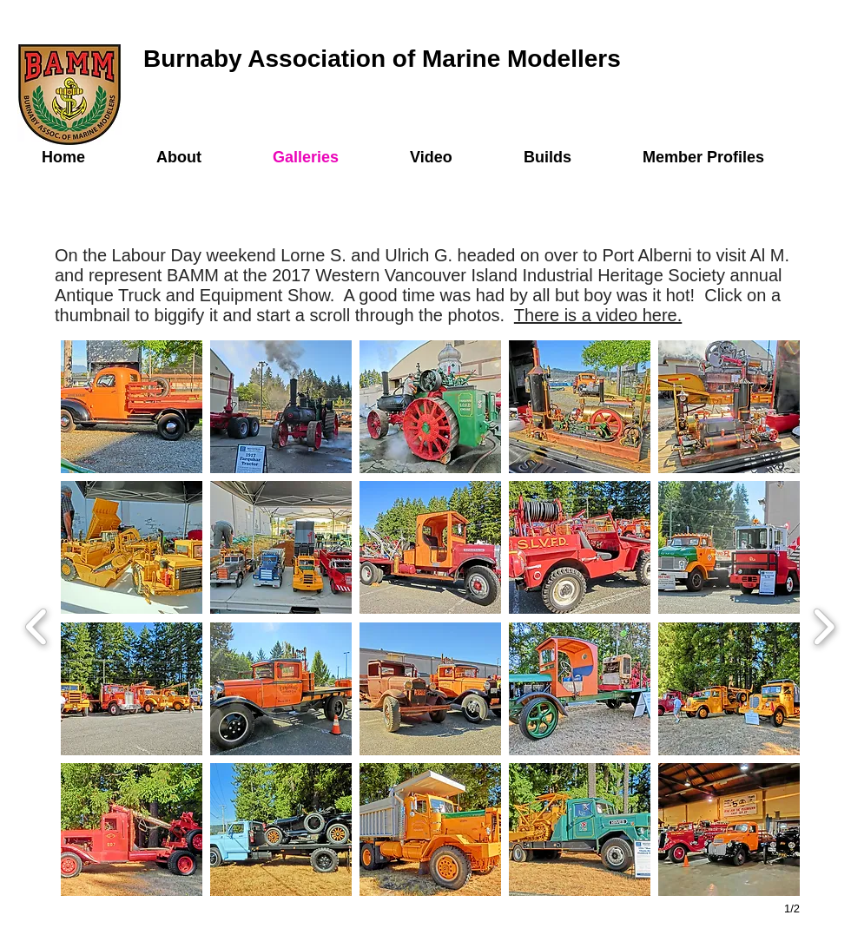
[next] (823, 624)
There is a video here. (598, 315)
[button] (131, 406)
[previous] (36, 624)
